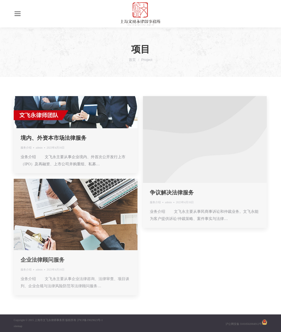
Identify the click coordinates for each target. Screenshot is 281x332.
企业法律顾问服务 (42, 260)
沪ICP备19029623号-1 (90, 320)
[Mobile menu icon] (17, 14)
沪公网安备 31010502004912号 (244, 323)
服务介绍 (26, 147)
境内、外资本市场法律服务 (53, 138)
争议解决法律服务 (172, 192)
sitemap (18, 326)
